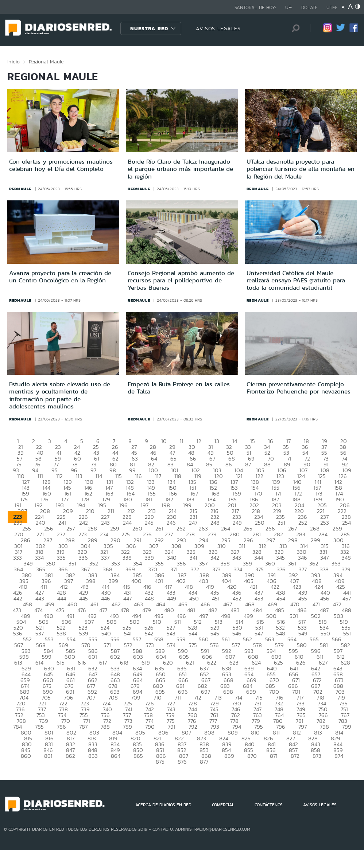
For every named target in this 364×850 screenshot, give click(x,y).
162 (88, 493)
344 (258, 557)
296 (248, 540)
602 (115, 657)
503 (338, 616)
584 (48, 651)
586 (93, 651)
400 (136, 581)
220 (299, 511)
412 (64, 587)
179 (106, 499)
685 (270, 686)
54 (305, 453)
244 (127, 522)
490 (48, 616)
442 (17, 598)
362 (313, 563)
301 (18, 546)
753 (40, 715)
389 (227, 575)
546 (236, 633)
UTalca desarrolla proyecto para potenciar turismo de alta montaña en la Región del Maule (301, 169)
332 (344, 552)
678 (112, 686)
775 (171, 721)
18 (306, 441)
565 (314, 639)
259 (114, 528)
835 (137, 744)
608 (253, 657)
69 (251, 458)
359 (247, 563)
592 (226, 651)
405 (248, 581)
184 (212, 499)
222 (342, 511)
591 (205, 651)
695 (160, 692)
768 (21, 721)
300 (338, 540)
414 (105, 587)
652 (204, 674)
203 (277, 505)
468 (250, 604)
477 (103, 610)
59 (58, 458)
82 (151, 464)
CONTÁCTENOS (269, 805)
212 (131, 511)
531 (259, 627)
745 (214, 709)
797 (302, 726)
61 (96, 458)
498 (226, 616)
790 (150, 726)
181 (148, 499)
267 (292, 528)
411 (43, 587)
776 (192, 721)
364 (18, 569)
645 (48, 674)
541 (128, 633)
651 (183, 674)
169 (237, 493)
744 (193, 709)
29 (172, 447)
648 (115, 674)
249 (237, 522)
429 (83, 592)
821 (158, 738)
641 (294, 668)
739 (85, 709)
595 (293, 651)
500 (271, 616)
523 (83, 627)
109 (346, 470)
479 (146, 610)
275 (125, 534)
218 (256, 511)
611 (320, 657)
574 (171, 645)
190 (339, 499)
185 (233, 499)
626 (301, 662)
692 (92, 692)
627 (323, 662)
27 (134, 447)
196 (123, 505)
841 (272, 744)
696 (183, 692)
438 (280, 592)
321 (104, 552)
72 (307, 458)
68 (231, 458)
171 (278, 493)
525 (127, 627)
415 (126, 587)
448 (149, 598)
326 (213, 552)
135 (192, 482)
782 (321, 721)
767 (345, 715)
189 (318, 499)
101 (174, 470)
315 (325, 546)
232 (214, 517)
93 (16, 470)
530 (237, 627)
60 (77, 458)
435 (214, 592)
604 (161, 657)
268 (315, 528)
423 (297, 587)
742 (150, 709)
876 (182, 761)
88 (267, 464)
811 (276, 732)
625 (278, 662)
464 (160, 604)
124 (301, 476)
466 (205, 604)
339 (149, 557)
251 (281, 522)
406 (271, 581)
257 (70, 528)
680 (158, 686)
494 (136, 616)
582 (345, 645)
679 (135, 686)
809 (233, 732)
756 (105, 715)
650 (161, 674)
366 (63, 569)
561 (226, 639)
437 (259, 592)
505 (44, 622)
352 (93, 563)
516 (281, 622)
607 (230, 657)
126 (343, 476)
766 (323, 715)
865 (138, 756)
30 (192, 447)
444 (61, 598)
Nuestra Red (149, 28)
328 (257, 552)
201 (232, 505)
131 (110, 482)
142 (338, 482)
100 (153, 470)
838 (204, 744)
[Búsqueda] (293, 28)
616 (82, 662)
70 (271, 458)
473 (17, 610)
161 (67, 493)
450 (194, 598)
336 (83, 557)
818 (92, 738)
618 (124, 662)
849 (115, 750)
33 (248, 447)
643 (337, 668)
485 (279, 610)
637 (204, 668)
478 (124, 610)
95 (54, 470)
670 (274, 680)
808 (209, 732)
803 (94, 732)
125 (322, 476)
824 (223, 738)
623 (234, 662)
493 (114, 616)
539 (83, 633)
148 (130, 487)
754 (62, 715)
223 (17, 517)
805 (140, 732)
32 (229, 447)
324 (169, 552)
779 (256, 721)
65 (173, 458)
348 (346, 557)
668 (228, 680)
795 (258, 726)
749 (301, 709)
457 (346, 598)
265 (247, 528)
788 (105, 726)
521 (40, 627)
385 (137, 575)
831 (49, 744)
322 (125, 552)
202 (254, 505)
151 (193, 487)
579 (279, 645)
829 (335, 738)
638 (226, 668)
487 (324, 610)
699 (251, 692)
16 (270, 441)
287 (47, 540)
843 (315, 744)
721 (42, 703)
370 (152, 569)
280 (235, 534)
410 (23, 587)
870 (252, 756)
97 (93, 470)
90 (306, 464)
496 (181, 616)
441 (347, 592)
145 (67, 487)
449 (171, 598)
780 (278, 721)
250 (259, 522)
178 (85, 499)
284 (323, 534)
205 (322, 505)
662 (92, 680)
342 (214, 557)
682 (202, 686)
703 (340, 692)
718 (320, 697)
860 (26, 756)
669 (251, 680)
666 (183, 680)
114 (99, 476)
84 (190, 464)
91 (326, 464)
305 (108, 546)
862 (70, 756)
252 (302, 522)
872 (295, 756)
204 (299, 505)
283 (300, 534)
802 (71, 732)
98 (112, 470)
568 (41, 645)
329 (279, 552)
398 (91, 581)
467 (227, 604)
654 (248, 674)
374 (238, 569)
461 (94, 604)
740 (107, 709)
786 (61, 726)
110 (20, 476)
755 (84, 715)
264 (225, 528)
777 (213, 721)
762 (235, 715)
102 (195, 470)
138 (255, 482)
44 (115, 453)
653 (226, 674)
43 (96, 453)
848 (92, 750)
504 (21, 622)
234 (258, 517)
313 (283, 546)
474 (38, 610)
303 (63, 546)
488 (346, 610)
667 (205, 680)
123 (280, 476)
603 (138, 657)
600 (70, 657)
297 (270, 540)
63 (135, 458)
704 (23, 697)
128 (47, 482)
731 (258, 703)
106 (282, 470)
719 (341, 697)
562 (247, 639)
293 (181, 540)
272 (61, 534)
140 (297, 482)
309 (199, 546)
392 (293, 575)
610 (299, 657)
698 (228, 692)
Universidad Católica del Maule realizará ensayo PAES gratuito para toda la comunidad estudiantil (296, 280)
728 (192, 703)
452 (237, 598)
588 (137, 651)
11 (181, 441)
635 (159, 668)
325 (191, 552)
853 (204, 750)
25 (96, 447)
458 (27, 604)
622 (211, 662)
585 (70, 651)
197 (144, 505)
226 (83, 517)
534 (324, 627)
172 (298, 493)
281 (257, 534)
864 (115, 756)
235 (280, 517)
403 (203, 581)
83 (170, 464)
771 (86, 721)
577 (236, 645)
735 (343, 703)
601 (92, 657)
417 (168, 587)
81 (132, 464)
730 (236, 703)
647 (93, 674)
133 (151, 482)
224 (39, 517)
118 (177, 476)
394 (337, 575)
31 (210, 447)
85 (209, 464)
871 (274, 756)
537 (39, 633)
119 (197, 476)
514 (239, 622)
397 (68, 581)
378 (324, 569)
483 (235, 610)
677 (91, 686)
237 (324, 517)
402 (181, 581)
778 (234, 721)
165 (152, 493)
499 (248, 616)
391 (272, 575)
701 (296, 692)
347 (324, 557)
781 (299, 721)
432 (149, 592)
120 (218, 476)
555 (93, 639)
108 (325, 470)
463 (138, 604)
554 (71, 639)
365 (40, 569)
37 (324, 447)
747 (257, 709)
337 (105, 557)
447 (127, 598)
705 (46, 697)
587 (115, 651)
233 (236, 517)
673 (339, 680)
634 (137, 668)
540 (106, 633)
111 (40, 476)
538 (61, 633)
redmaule (20, 189)
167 (194, 493)
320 (82, 552)
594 (271, 651)
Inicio (13, 61)
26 (115, 447)
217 (235, 511)
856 (271, 750)
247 (193, 522)
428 (61, 592)
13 (216, 441)
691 (70, 692)
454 (280, 598)
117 (158, 476)
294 (203, 540)
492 (92, 616)
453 (259, 598)
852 (181, 750)
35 (286, 447)
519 (344, 622)
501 (294, 616)
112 (59, 476)
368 (107, 569)
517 (302, 622)
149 (151, 487)
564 (292, 639)
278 (190, 534)
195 (102, 505)
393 (315, 575)
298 (293, 540)
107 (303, 470)
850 (138, 750)
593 (248, 651)
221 (321, 511)
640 (272, 668)
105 (260, 470)
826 (268, 738)
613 (18, 662)
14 (234, 441)
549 (302, 633)
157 (317, 487)
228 (127, 517)
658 (338, 674)
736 (20, 709)
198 (166, 505)
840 (250, 744)
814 (339, 732)
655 (271, 674)
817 (70, 738)
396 (46, 581)
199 (187, 505)
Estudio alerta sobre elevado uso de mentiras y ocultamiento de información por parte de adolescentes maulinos (59, 395)
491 (70, 616)
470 (294, 604)
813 (318, 732)
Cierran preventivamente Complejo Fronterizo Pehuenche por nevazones (299, 388)
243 (105, 522)
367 (85, 569)
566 (336, 639)
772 (107, 721)
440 (325, 592)
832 (70, 744)
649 (138, 674)
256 (48, 528)
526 (149, 627)
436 (236, 592)
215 (193, 511)
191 (18, 505)
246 (171, 522)
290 (115, 540)
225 (61, 517)
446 (105, 598)
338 (127, 557)
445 (83, 598)
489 (25, 616)
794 (236, 726)
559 (181, 639)
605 (184, 657)
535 (346, 627)
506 (66, 622)
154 (255, 487)
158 (338, 487)
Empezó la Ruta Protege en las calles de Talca (179, 388)
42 (77, 453)
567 (18, 645)
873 (317, 756)
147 (109, 487)
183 (190, 499)
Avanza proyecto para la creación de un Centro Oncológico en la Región (60, 277)
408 (317, 581)
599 (46, 657)
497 (203, 616)
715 (259, 697)
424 (318, 587)
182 (169, 499)
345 (280, 557)
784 (17, 726)
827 (290, 738)
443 (39, 598)
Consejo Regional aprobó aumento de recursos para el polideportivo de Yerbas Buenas (181, 280)
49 (211, 453)
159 (25, 493)
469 (272, 604)
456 (324, 598)
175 (24, 499)
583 (26, 651)
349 (28, 563)
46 (153, 453)
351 (72, 563)
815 (28, 738)
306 (131, 546)
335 (61, 557)
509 (135, 622)
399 (113, 581)
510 (157, 622)
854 (226, 750)
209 (68, 511)
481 (191, 610)
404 (226, 581)
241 (62, 522)
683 (225, 686)
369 (130, 569)
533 (302, 627)
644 (26, 674)
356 (181, 563)
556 (115, 639)
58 (38, 458)
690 (48, 692)
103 (217, 470)
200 (210, 505)
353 (115, 563)
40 (40, 453)
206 (345, 505)
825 (246, 738)
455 (302, 598)
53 (286, 453)
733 (300, 703)
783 (342, 721)
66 (193, 458)
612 (341, 657)
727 (171, 703)
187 (275, 499)
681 (180, 686)
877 (204, 761)
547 (259, 633)
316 (346, 546)
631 (71, 668)
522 (61, 627)
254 (346, 522)
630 (49, 668)
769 (43, 721)
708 (113, 697)
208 (45, 511)
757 (127, 715)
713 (218, 697)
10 (164, 441)
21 (20, 447)
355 (159, 563)
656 (293, 674)
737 (42, 709)
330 (301, 552)
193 (60, 505)
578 (257, 645)
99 (132, 470)
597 (338, 651)
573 (150, 645)
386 (159, 575)
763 (257, 715)
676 (69, 686)
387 (182, 575)
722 (63, 703)
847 (70, 750)
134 (171, 482)
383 (92, 575)
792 (193, 726)
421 (253, 587)
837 (182, 744)
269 (337, 528)
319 (61, 552)
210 (90, 511)
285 (345, 534)
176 (45, 499)
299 (315, 540)
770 (65, 721)
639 (249, 668)
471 (316, 604)
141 (318, 482)
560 (204, 639)
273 (82, 534)
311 (242, 546)
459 (49, 604)
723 (85, 703)
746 (236, 709)
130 (89, 482)
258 (92, 528)
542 (149, 633)
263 (203, 528)
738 (63, 709)
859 (338, 750)
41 (59, 453)
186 (254, 499)
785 (39, 726)
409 (340, 581)
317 (18, 552)
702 (317, 692)
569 (63, 645)
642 (315, 668)
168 (215, 493)
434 (193, 592)
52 (267, 453)
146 (88, 487)
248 (215, 522)
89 (287, 464)
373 (216, 569)
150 (172, 487)
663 (115, 680)
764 (279, 715)
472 (337, 604)
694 (137, 692)
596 (316, 651)
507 (89, 622)
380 (27, 575)
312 (262, 546)
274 (104, 534)
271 (40, 534)
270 (18, 534)
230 (172, 517)
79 (94, 464)
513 (218, 622)
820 (135, 738)
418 (189, 587)
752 (19, 715)
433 (171, 592)
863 (93, 756)
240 (40, 522)
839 (227, 744)
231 (193, 517)
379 (346, 569)
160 (46, 493)
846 (48, 750)
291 (137, 540)
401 (159, 581)
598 (24, 657)
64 (154, 458)
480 (169, 610)
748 (279, 709)
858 (315, 750)
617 (103, 662)
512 (198, 622)
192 (39, 505)
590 (183, 651)
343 (236, 557)
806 (163, 732)
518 (323, 622)
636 (182, 668)
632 (92, 668)
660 (48, 680)
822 (179, 738)
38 (343, 447)
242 (83, 522)
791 (171, 726)
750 (323, 709)
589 (160, 651)
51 (249, 453)
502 (316, 616)
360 (270, 563)
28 (153, 447)
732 (279, 703)
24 (77, 447)
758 (148, 715)
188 (296, 499)
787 (83, 726)
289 (92, 540)
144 (46, 487)
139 (276, 482)
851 (160, 750)
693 (115, 692)
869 (229, 756)
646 (70, 674)
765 (301, 715)
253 (324, 522)
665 (160, 680)
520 (18, 627)
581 (324, 645)
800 (26, 732)
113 (79, 476)
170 (258, 493)
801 (48, 732)
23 (58, 447)
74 (344, 458)
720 (21, 703)
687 (315, 686)
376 (281, 569)
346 (302, 557)
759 (170, 715)
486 (302, 610)
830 (27, 744)
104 (239, 470)
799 (346, 726)
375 (259, 569)
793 (214, 726)
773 (128, 721)
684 (247, 686)
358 (225, 563)
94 (35, 470)
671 (296, 680)
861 (48, 756)
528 (192, 627)
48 (191, 453)
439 (302, 592)
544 (193, 633)
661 (70, 680)
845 (25, 750)
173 (318, 493)
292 (159, 540)
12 (199, 441)
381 (49, 575)
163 (109, 493)
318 (39, 552)
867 (183, 756)
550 (325, 633)
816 (49, 738)
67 (212, 458)
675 (47, 686)
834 (115, 744)
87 (248, 464)
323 (147, 552)
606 (207, 657)
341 (193, 557)
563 (269, 639)
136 (213, 482)
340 (172, 557)
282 (278, 534)
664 (138, 680)
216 (214, 511)
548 (280, 633)
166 (173, 493)
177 (65, 499)
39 (21, 453)
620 (168, 662)
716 (279, 697)
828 (313, 738)
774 (150, 721)
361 (292, 563)
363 (336, 563)
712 (197, 697)
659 (25, 680)
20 (343, 441)
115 (118, 476)
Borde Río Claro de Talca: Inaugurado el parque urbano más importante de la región (180, 169)
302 (40, 546)
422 (275, 587)
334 (39, 557)
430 (106, 592)
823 (201, 738)
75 (19, 464)
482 (212, 610)
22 (39, 447)
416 (147, 587)
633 (115, 668)
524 (105, 627)
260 (137, 528)
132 (130, 482)
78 (75, 464)
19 (324, 441)
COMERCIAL (223, 805)
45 (134, 453)
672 (317, 680)
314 (304, 546)
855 (248, 750)
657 (315, 674)
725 (128, 703)
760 (192, 715)
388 (204, 575)
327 (235, 552)
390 (250, 575)
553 (49, 639)
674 (25, 686)
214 (173, 511)
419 (210, 587)
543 (171, 633)
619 (146, 662)
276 (147, 534)
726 (149, 703)
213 (152, 511)
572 (128, 645)
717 (300, 697)
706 (68, 697)
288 (70, 540)
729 (214, 703)
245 (149, 522)
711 (178, 697)
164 (131, 493)
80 (113, 464)
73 (326, 458)
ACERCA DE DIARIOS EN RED (163, 805)
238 (346, 517)
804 (117, 732)
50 (230, 453)
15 (252, 441)
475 (60, 610)
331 (323, 552)
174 (339, 493)
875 (160, 761)
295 (226, 540)
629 (26, 668)
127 (26, 482)
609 (276, 657)
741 (128, 709)
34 (267, 447)
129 (68, 482)
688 (338, 686)
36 (305, 447)
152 (213, 487)
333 (17, 557)
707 (90, 697)
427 (39, 592)
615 (61, 662)
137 (234, 482)
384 (115, 575)
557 (137, 639)
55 (324, 453)
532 (280, 627)
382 (70, 575)
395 (23, 581)
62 (115, 458)
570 (85, 645)
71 (289, 458)
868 (206, 756)
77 (56, 464)
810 (255, 732)
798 (324, 726)
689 (25, 692)
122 (259, 476)
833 (92, 744)
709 (135, 697)
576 (214, 645)
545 (214, 633)
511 (177, 622)
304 (85, 546)
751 (344, 709)
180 (127, 499)
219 (277, 511)
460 (72, 604)
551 (347, 633)
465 (182, 604)
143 (26, 487)
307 (153, 546)
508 (112, 622)
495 (158, 616)
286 (25, 540)
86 (228, 464)
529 (215, 627)
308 (176, 546)
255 (26, 528)
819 (113, 738)
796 (280, 726)
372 (195, 569)
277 (169, 534)
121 (239, 476)
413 (85, 587)
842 (293, 744)
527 (171, 627)
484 (257, 610)
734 (322, 703)
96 (74, 470)
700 (274, 692)
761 (214, 715)
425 (340, 587)
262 (181, 528)
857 (293, 750)
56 (343, 453)
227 (105, 517)
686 (293, 686)
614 (39, 662)
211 (111, 511)
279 (212, 534)
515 (260, 622)
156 (297, 487)
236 (302, 517)
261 (159, 528)
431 (128, 592)
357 (203, 563)
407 (294, 581)
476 (81, 610)
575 (193, 645)
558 (158, 639)
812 (297, 732)
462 (116, 604)
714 (238, 697)
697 (205, 692)
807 (186, 732)
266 (270, 528)
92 (345, 464)
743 (171, 709)
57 (19, 458)
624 (256, 662)
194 (81, 505)
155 (275, 487)
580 (302, 645)
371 (174, 569)
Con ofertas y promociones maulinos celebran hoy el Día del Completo (61, 165)
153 (234, 487)
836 (159, 744)
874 (338, 756)
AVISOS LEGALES (218, 28)
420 (232, 587)
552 (27, 639)
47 (172, 453)
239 (18, 522)
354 (137, 563)
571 (107, 645)
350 (50, 563)
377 (303, 569)
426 (17, 592)
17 (288, 441)
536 (17, 633)
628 (345, 662)
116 (138, 476)
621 (190, 662)
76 (37, 464)
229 (149, 517)
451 (216, 598)
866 (161, 756)
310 (221, 546)
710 (158, 697)
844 (337, 744)
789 (127, 726)
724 (106, 703)
